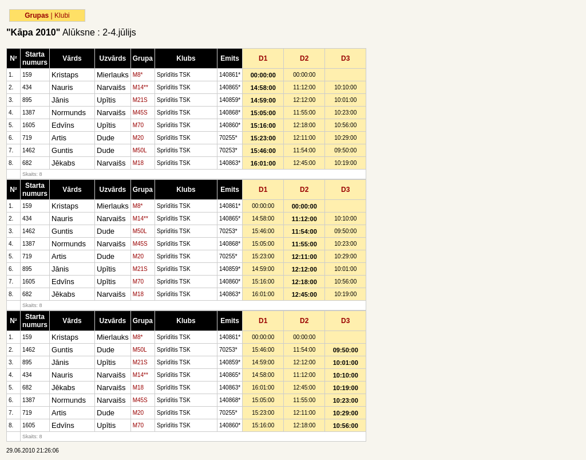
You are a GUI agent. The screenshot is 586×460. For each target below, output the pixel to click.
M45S (140, 112)
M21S (140, 100)
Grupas (37, 15)
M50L (140, 150)
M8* (138, 75)
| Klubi (60, 15)
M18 (138, 163)
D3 (345, 58)
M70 (138, 125)
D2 (304, 58)
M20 (138, 138)
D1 (263, 58)
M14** (140, 87)
